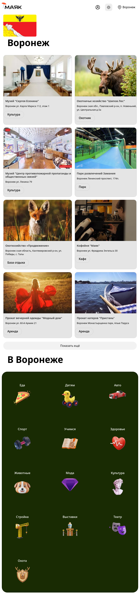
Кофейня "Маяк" (88, 245)
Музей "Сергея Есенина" (22, 101)
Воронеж (128, 7)
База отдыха (16, 263)
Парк (82, 187)
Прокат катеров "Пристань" (95, 318)
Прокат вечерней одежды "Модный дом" (33, 318)
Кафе (82, 259)
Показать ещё (70, 346)
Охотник (85, 118)
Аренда (12, 331)
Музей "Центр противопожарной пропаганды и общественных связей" (38, 175)
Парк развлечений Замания (96, 173)
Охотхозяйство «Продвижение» (27, 245)
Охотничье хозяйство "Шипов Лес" (101, 101)
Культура (13, 114)
